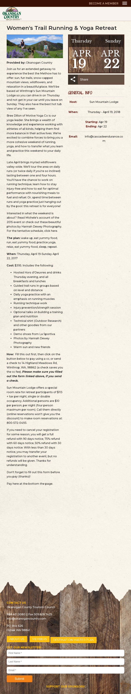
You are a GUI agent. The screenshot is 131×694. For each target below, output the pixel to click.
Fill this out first (25, 354)
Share (78, 79)
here (16, 483)
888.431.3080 (16, 614)
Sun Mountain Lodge (104, 102)
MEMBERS (39, 639)
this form (43, 472)
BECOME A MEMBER (103, 3)
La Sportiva (47, 334)
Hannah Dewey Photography (41, 226)
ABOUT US (16, 639)
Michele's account (37, 217)
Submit (19, 678)
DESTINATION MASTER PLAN (73, 640)
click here (50, 230)
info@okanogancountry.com (26, 618)
